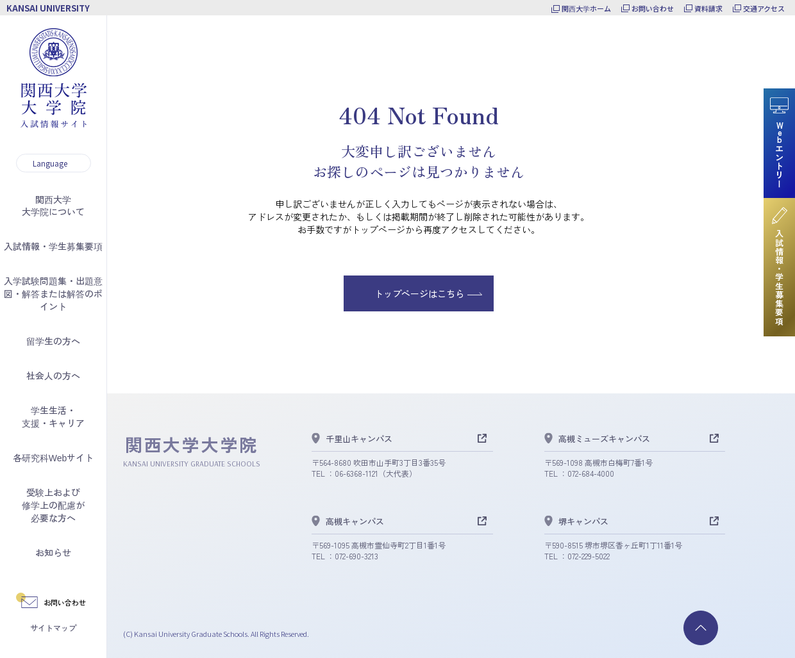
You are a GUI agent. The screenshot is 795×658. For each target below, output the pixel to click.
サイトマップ (53, 627)
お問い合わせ (653, 8)
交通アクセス (764, 8)
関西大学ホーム (586, 8)
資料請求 (708, 8)
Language (50, 163)
